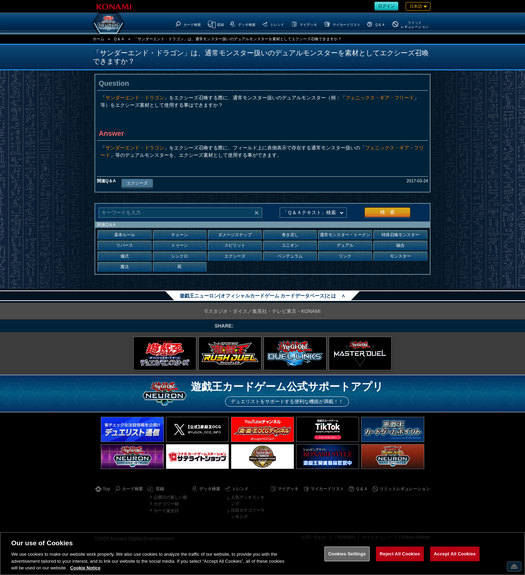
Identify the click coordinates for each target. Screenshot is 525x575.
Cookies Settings (347, 553)
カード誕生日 (166, 510)
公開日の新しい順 (170, 497)
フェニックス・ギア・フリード (379, 97)
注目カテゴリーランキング (248, 513)
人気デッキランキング (248, 500)
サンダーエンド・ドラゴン (134, 97)
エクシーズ (137, 183)
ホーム (98, 39)
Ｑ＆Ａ (119, 39)
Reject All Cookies (400, 553)
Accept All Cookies (455, 553)
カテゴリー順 (166, 504)
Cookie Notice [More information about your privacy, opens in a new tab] (85, 567)
